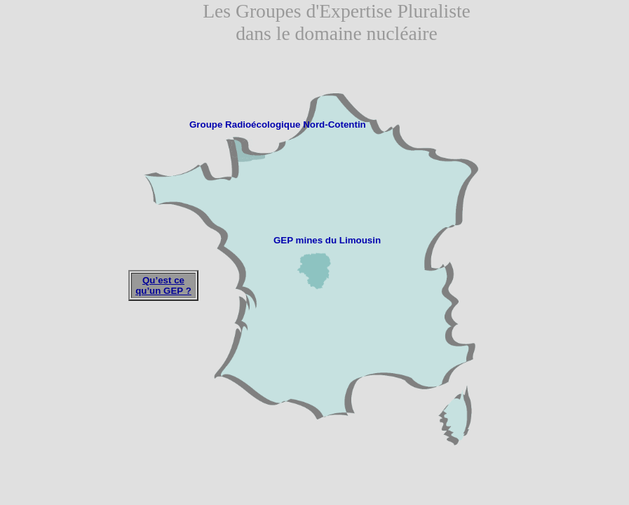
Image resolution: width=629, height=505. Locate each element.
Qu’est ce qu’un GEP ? (163, 285)
